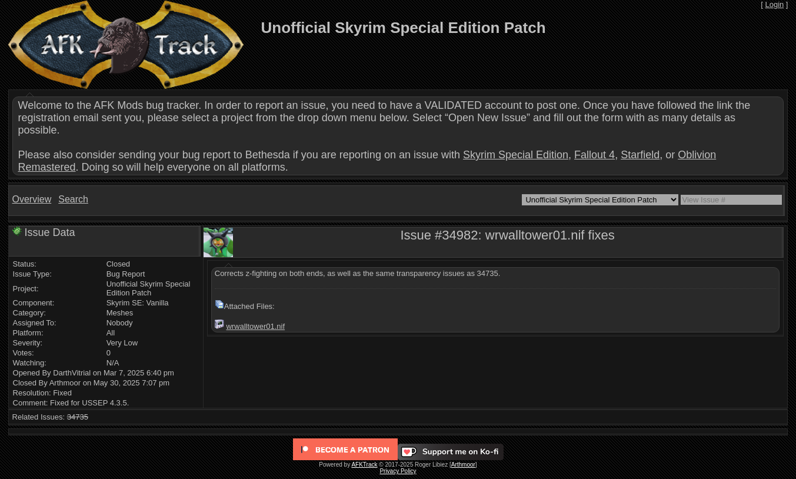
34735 (77, 417)
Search (73, 199)
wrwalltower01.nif (255, 326)
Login (774, 4)
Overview (32, 199)
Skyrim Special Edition (515, 155)
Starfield (640, 155)
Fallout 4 (594, 155)
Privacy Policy (397, 471)
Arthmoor (463, 464)
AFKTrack (364, 464)
